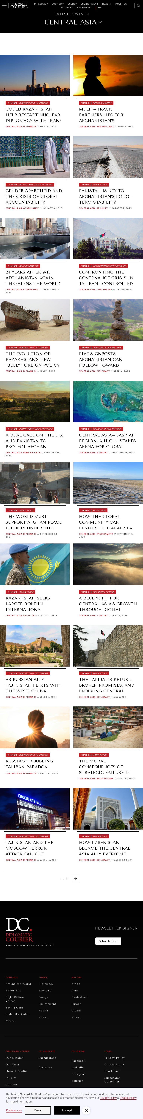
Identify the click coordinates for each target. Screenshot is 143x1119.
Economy (58, 4)
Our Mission (15, 1057)
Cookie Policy (114, 1064)
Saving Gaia (14, 1007)
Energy (72, 4)
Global (76, 1010)
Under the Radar (17, 1014)
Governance (31, 208)
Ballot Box (13, 990)
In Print (11, 1078)
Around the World (18, 983)
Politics (121, 4)
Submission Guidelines (112, 1079)
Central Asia (14, 127)
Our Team (12, 1064)
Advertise (45, 1067)
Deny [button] (38, 1110)
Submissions (47, 1057)
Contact (11, 1084)
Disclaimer (112, 1071)
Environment (89, 4)
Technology (85, 7)
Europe (76, 1004)
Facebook (78, 1060)
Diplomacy (41, 4)
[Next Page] (75, 878)
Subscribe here (108, 941)
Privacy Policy (114, 1057)
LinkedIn (78, 1067)
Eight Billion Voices (15, 999)
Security (67, 7)
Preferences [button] (14, 1110)
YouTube (77, 1080)
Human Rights (105, 127)
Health (107, 4)
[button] (86, 1110)
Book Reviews (105, 778)
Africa (76, 983)
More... (10, 1021)
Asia (75, 990)
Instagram (78, 1074)
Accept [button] (67, 1110)
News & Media (16, 1071)
